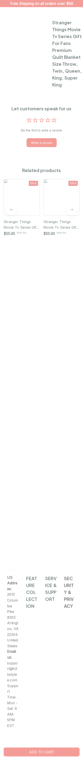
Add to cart (41, 752)
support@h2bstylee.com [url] (12, 671)
